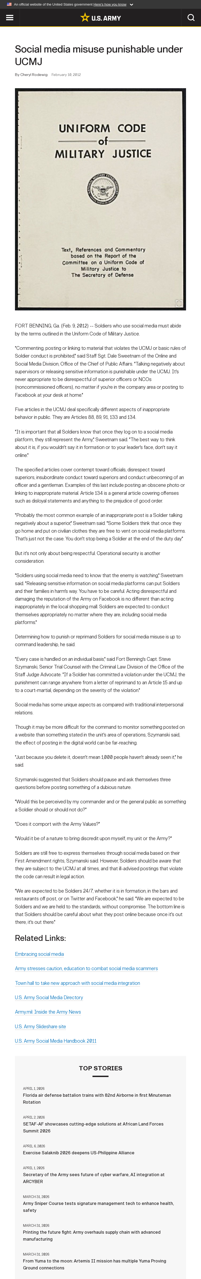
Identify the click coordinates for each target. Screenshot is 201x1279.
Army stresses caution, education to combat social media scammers (86, 970)
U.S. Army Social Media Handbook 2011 (55, 1043)
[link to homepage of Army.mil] (100, 17)
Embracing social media (39, 956)
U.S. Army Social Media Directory (49, 999)
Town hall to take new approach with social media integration (77, 984)
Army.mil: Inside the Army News (48, 1014)
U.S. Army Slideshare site (40, 1028)
